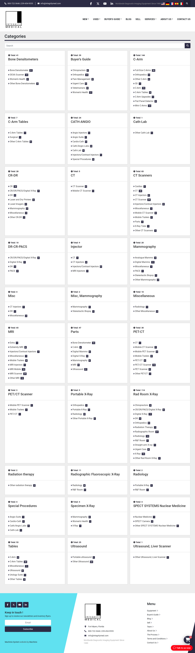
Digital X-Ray (16, 262)
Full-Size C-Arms (143, 70)
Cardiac (138, 186)
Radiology (140, 306)
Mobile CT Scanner (81, 190)
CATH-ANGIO (81, 122)
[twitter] (97, 3)
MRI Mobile (15, 369)
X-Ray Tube (140, 226)
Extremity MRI (16, 347)
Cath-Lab (76, 150)
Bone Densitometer (19, 70)
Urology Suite (16, 574)
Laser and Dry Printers (20, 199)
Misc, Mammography (86, 296)
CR (11, 186)
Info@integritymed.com (98, 636)
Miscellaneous (17, 213)
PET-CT (138, 332)
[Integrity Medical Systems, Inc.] (93, 612)
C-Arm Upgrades (143, 96)
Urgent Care (78, 83)
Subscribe (28, 629)
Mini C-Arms (141, 105)
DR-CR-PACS (17, 247)
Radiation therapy (21, 474)
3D (136, 83)
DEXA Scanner (17, 74)
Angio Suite (78, 137)
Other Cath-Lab (142, 132)
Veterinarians (78, 88)
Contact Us (183, 19)
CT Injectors (141, 195)
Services (150, 19)
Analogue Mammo (144, 257)
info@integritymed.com (51, 3)
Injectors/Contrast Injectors (85, 154)
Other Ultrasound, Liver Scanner (150, 557)
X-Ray (138, 453)
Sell (138, 19)
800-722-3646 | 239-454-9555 (20, 3)
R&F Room (140, 440)
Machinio (33, 642)
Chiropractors (79, 70)
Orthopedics (78, 74)
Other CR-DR (16, 217)
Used (96, 19)
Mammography (17, 208)
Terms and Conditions (156, 639)
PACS (12, 271)
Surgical (14, 137)
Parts (137, 221)
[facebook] (90, 3)
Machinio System (12, 642)
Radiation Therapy (144, 427)
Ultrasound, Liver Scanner (152, 546)
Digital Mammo (142, 262)
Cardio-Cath (78, 141)
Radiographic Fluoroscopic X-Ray (95, 474)
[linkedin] (111, 3)
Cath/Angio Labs (80, 146)
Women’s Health (17, 79)
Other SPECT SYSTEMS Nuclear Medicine (155, 525)
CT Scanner (78, 186)
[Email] (28, 622)
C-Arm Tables (141, 92)
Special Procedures (81, 159)
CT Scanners (142, 175)
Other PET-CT (141, 373)
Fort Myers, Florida (96, 626)
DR (11, 195)
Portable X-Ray (82, 394)
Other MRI (14, 378)
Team (149, 627)
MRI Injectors (78, 271)
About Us (166, 19)
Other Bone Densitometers (22, 83)
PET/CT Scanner (143, 364)
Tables (13, 546)
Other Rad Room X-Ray (146, 458)
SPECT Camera (142, 521)
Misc (11, 296)
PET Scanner (141, 369)
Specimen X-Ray (83, 506)
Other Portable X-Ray (82, 418)
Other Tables (16, 579)
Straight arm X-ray (144, 445)
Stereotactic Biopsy (144, 275)
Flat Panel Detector (144, 101)
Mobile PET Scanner (145, 351)
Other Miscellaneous (145, 311)
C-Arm (138, 59)
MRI (11, 332)
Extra (12, 342)
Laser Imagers (17, 204)
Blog (128, 19)
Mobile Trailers (142, 217)
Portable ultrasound (82, 557)
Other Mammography (145, 279)
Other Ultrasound (80, 561)
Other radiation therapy (21, 485)
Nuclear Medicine (143, 517)
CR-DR (13, 175)
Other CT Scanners (144, 230)
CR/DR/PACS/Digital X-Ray (23, 190)
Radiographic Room (144, 431)
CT (73, 175)
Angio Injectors (79, 132)
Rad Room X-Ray (145, 394)
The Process (152, 635)
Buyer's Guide (112, 19)
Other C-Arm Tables (19, 141)
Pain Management (81, 79)
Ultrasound (77, 369)
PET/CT (139, 360)
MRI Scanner (16, 373)
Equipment (151, 611)
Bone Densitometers (23, 59)
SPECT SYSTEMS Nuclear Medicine (159, 506)
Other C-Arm (141, 79)
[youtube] (104, 3)
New (85, 19)
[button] (86, 19)
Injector (76, 247)
